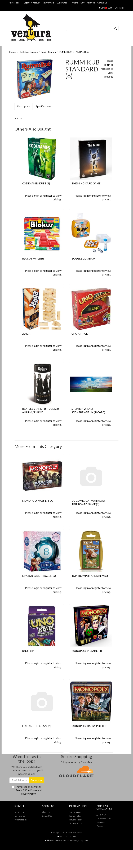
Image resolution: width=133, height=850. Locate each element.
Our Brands (62, 3)
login (107, 64)
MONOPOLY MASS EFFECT (38, 500)
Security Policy (75, 823)
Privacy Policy (28, 793)
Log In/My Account (32, 3)
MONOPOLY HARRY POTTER (89, 725)
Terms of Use (75, 812)
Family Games (48, 51)
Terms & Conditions (26, 790)
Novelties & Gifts (103, 818)
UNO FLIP (28, 650)
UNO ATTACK (80, 333)
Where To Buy (78, 3)
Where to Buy (21, 819)
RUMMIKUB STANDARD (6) (74, 51)
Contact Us (103, 3)
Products (15, 3)
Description (23, 106)
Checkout (119, 8)
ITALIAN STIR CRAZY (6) (36, 725)
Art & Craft (101, 815)
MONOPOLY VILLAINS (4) (87, 650)
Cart (105, 8)
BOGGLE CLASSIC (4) (84, 258)
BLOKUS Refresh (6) (33, 258)
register (105, 68)
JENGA (26, 333)
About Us (91, 3)
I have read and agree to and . (27, 790)
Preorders (100, 822)
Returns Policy (75, 819)
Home (12, 51)
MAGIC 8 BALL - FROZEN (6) (39, 575)
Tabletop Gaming (28, 51)
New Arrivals (48, 3)
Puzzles (99, 826)
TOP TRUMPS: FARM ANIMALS (90, 575)
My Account (20, 812)
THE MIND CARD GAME (86, 183)
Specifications (43, 106)
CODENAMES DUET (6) (36, 183)
